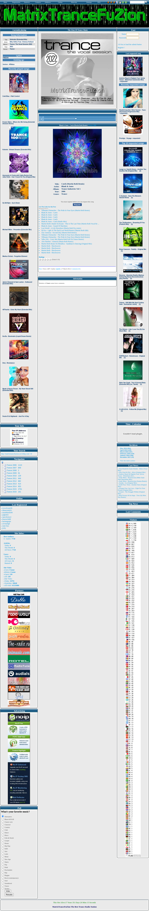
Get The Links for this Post (47, 207)
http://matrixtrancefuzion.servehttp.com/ (15, 454)
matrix (8, 539)
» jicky (3, 528)
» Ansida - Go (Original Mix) (127, 483)
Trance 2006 (92, 125)
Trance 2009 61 (13, 473)
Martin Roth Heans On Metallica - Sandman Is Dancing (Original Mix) (66, 244)
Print (40, 269)
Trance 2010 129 (14, 476)
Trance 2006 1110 (14, 465)
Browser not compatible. (19, 227)
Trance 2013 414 (14, 484)
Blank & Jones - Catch (49, 213)
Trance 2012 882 (14, 481)
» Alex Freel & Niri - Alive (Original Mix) (131, 472)
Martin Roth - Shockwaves (50, 246)
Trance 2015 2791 (14, 489)
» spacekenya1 (6, 517)
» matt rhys (5, 526)
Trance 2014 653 (14, 486)
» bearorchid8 (6, 519)
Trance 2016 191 (14, 492)
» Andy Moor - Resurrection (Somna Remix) (132, 481)
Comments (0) (75, 269)
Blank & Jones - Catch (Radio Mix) (54, 221)
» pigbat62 (5, 515)
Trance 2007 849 (14, 468)
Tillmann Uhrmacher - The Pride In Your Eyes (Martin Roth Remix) (65, 210)
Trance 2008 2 (13, 470)
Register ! (121, 48)
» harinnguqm (6, 521)
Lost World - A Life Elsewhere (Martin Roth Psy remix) (61, 228)
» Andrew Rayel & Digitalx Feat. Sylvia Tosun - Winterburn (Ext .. (131, 475)
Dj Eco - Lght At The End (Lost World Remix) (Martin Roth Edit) (64, 230)
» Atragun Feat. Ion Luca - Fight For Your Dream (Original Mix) (131, 489)
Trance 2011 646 (14, 478)
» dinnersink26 (6, 510)
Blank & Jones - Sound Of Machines (54, 226)
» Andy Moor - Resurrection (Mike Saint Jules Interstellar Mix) (131, 478)
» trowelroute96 (6, 508)
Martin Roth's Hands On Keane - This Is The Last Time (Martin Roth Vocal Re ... (70, 224)
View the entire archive (127, 461)
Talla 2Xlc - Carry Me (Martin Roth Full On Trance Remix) (62, 239)
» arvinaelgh (5, 524)
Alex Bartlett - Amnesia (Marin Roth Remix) (57, 241)
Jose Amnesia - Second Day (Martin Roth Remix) (59, 233)
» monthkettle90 (7, 513)
